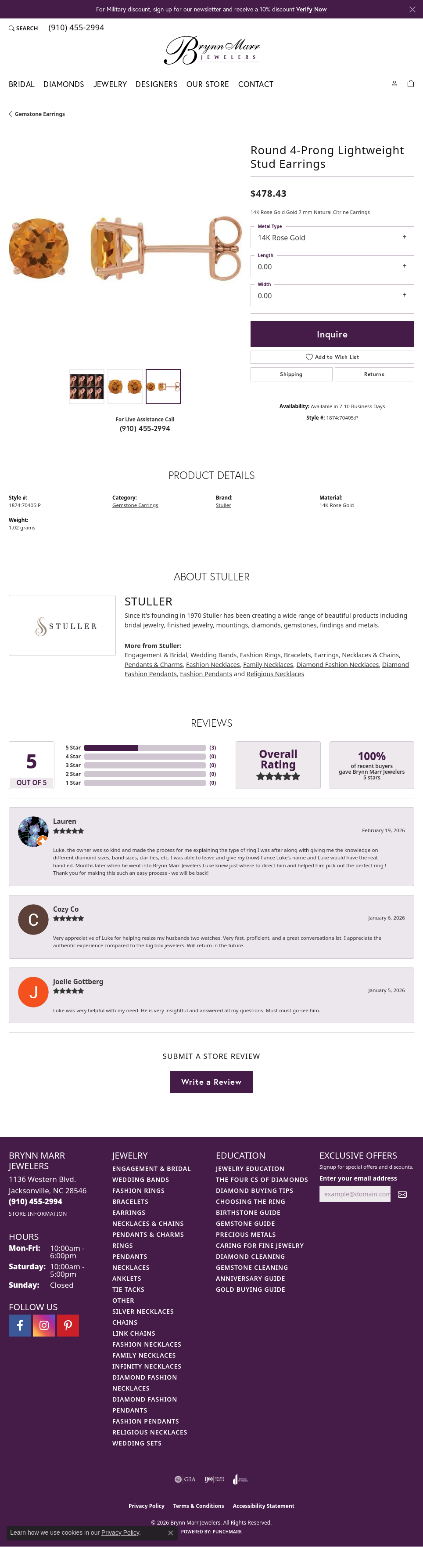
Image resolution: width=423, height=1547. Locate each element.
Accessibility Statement (263, 1506)
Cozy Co (66, 909)
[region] (125, 248)
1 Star (73, 782)
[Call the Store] (35, 1201)
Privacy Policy (147, 1506)
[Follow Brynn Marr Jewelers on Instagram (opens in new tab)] (44, 1326)
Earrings (326, 655)
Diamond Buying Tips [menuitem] (255, 1190)
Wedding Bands (213, 655)
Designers (157, 84)
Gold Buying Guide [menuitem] (250, 1289)
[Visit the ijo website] (214, 1479)
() (212, 747)
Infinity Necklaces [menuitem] (147, 1366)
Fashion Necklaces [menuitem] (147, 1344)
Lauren (64, 821)
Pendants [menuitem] (129, 1256)
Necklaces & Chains (370, 655)
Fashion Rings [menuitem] (138, 1190)
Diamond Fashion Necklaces (337, 664)
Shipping (291, 374)
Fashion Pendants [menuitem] (145, 1421)
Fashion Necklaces (213, 664)
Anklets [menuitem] (126, 1278)
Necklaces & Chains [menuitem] (148, 1223)
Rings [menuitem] (122, 1245)
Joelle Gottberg (78, 981)
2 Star (73, 774)
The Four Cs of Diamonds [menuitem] (262, 1179)
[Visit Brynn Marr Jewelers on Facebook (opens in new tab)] (20, 1326)
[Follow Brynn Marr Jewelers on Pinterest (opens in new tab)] (68, 1326)
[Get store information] (38, 1213)
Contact (256, 84)
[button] (23, 28)
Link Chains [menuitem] (133, 1333)
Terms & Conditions (198, 1506)
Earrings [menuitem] (129, 1212)
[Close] (412, 9)
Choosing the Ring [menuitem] (250, 1201)
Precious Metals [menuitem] (246, 1234)
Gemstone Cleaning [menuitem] (252, 1267)
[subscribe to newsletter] (402, 1194)
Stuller (223, 505)
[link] (75, 28)
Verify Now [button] (311, 9)
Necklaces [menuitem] (131, 1267)
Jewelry (110, 84)
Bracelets (297, 655)
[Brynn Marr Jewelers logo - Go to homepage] (211, 50)
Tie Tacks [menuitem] (128, 1289)
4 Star (73, 756)
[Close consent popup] (170, 1533)
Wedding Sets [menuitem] (137, 1443)
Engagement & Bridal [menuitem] (151, 1168)
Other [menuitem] (123, 1300)
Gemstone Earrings (40, 114)
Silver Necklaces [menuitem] (143, 1311)
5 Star (73, 747)
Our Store (207, 84)
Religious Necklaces (275, 674)
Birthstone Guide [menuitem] (248, 1212)
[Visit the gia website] (185, 1479)
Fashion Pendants (206, 674)
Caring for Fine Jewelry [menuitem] (260, 1245)
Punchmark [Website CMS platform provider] (227, 1532)
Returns (374, 374)
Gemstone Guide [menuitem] (245, 1223)
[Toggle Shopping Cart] (410, 83)
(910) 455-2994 (145, 428)
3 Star (73, 765)
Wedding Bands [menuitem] (140, 1179)
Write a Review (211, 1081)
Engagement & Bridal (156, 655)
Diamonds (63, 84)
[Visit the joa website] (240, 1479)
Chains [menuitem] (125, 1322)
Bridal (22, 84)
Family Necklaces (268, 664)
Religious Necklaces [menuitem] (149, 1432)
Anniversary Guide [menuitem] (250, 1278)
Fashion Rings (260, 655)
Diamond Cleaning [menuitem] (250, 1256)
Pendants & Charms (154, 664)
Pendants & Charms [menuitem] (148, 1234)
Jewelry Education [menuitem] (250, 1168)
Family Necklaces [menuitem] (144, 1355)
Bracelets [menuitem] (130, 1201)
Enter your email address (358, 1178)
